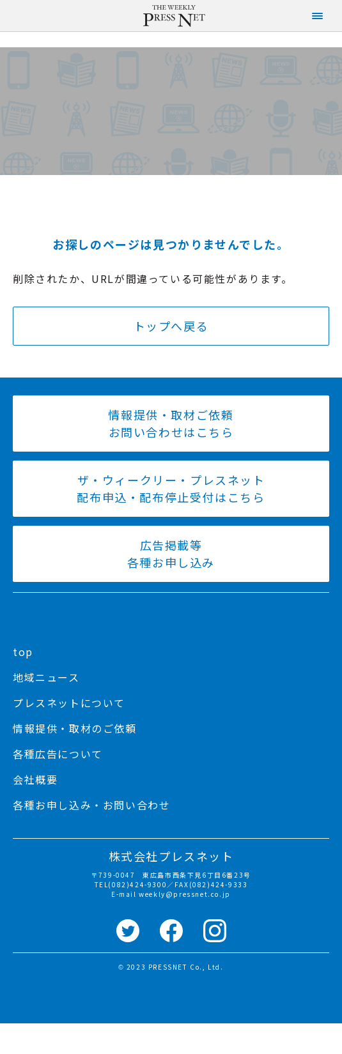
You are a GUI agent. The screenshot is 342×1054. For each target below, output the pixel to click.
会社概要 (35, 779)
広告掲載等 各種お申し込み (171, 553)
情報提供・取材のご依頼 (75, 728)
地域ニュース (46, 677)
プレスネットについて (69, 702)
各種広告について (58, 753)
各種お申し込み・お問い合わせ (91, 805)
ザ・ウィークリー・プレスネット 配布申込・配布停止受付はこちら (171, 488)
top (23, 651)
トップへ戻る (171, 325)
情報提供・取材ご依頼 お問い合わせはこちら (170, 423)
